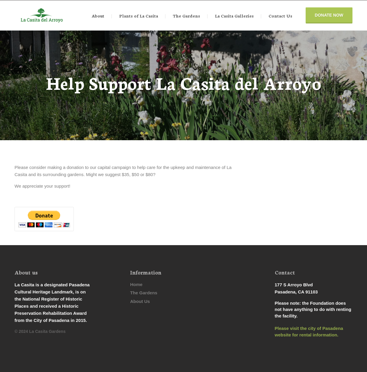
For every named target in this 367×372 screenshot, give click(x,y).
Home (136, 284)
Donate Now (329, 15)
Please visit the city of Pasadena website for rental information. (309, 331)
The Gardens (143, 292)
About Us (140, 301)
